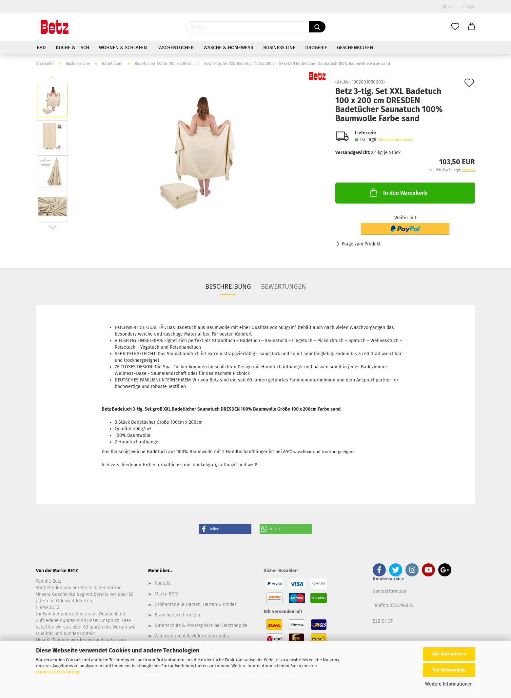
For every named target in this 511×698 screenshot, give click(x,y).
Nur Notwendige (449, 670)
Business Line (279, 47)
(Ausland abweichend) (396, 140)
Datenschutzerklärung (57, 671)
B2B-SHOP (383, 621)
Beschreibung (228, 286)
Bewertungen (283, 286)
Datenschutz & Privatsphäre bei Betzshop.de (201, 625)
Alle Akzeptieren (449, 654)
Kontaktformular (390, 591)
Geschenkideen (355, 47)
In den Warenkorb (397, 192)
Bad (41, 47)
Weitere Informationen (449, 684)
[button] (225, 529)
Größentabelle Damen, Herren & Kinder (195, 604)
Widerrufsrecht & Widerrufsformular (192, 636)
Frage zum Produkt (361, 244)
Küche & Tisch (72, 47)
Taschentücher (175, 47)
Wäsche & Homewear (228, 47)
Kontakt (163, 583)
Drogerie (316, 47)
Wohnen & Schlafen (123, 47)
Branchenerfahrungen (177, 615)
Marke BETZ (166, 594)
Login (468, 6)
